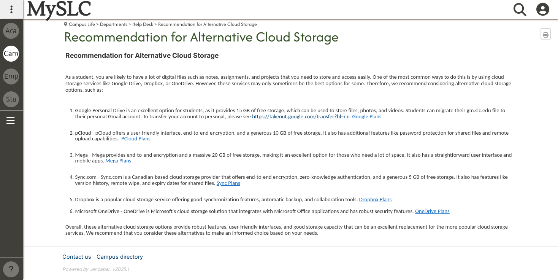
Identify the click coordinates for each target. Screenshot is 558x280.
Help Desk (142, 24)
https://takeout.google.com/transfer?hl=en (300, 116)
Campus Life (82, 24)
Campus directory (120, 256)
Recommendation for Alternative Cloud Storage (207, 24)
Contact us (76, 256)
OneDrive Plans (432, 211)
